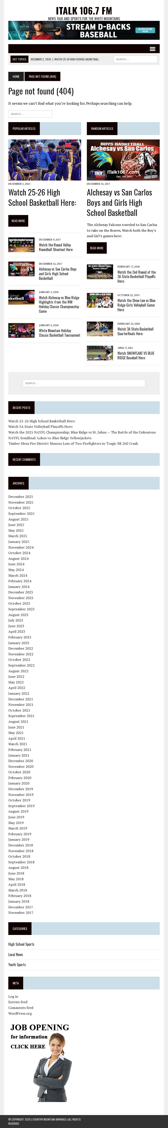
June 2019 (16, 817)
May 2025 (16, 530)
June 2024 (16, 564)
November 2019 (20, 794)
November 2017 (20, 912)
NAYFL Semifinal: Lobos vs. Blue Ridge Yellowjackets (49, 438)
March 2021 (17, 743)
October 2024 (19, 552)
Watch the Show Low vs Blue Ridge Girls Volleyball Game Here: (136, 305)
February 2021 (19, 749)
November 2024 (20, 547)
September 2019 (21, 805)
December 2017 (20, 907)
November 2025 (20, 502)
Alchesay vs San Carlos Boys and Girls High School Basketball (58, 273)
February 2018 (19, 895)
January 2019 (18, 839)
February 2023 (19, 637)
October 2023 (19, 603)
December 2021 (20, 699)
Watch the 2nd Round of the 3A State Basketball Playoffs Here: (136, 276)
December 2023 (20, 592)
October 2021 (19, 710)
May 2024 (16, 569)
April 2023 (16, 631)
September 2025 (21, 513)
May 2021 (16, 732)
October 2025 (19, 507)
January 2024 (18, 586)
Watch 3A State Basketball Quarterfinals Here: (135, 331)
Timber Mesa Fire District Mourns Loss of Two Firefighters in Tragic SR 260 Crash (73, 443)
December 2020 (20, 760)
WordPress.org (20, 1013)
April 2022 (16, 687)
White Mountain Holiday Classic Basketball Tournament (59, 333)
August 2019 (18, 811)
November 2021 (20, 704)
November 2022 (20, 654)
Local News (15, 954)
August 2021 (18, 721)
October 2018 (19, 856)
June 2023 (16, 626)
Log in (13, 996)
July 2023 (15, 620)
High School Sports (21, 944)
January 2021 (18, 755)
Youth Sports (17, 964)
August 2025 (18, 519)
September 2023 (21, 609)
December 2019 (20, 788)
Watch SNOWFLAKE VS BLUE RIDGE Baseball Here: (135, 355)
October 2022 (19, 659)
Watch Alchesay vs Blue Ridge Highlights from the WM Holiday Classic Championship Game (59, 304)
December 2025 (20, 496)
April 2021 (16, 738)
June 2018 (16, 873)
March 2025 (17, 535)
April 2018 (16, 884)
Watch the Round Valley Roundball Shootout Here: (56, 247)
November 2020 (20, 766)
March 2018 (17, 890)
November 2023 (20, 597)
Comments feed (20, 1007)
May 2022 (16, 682)
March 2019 (17, 828)
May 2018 (16, 879)
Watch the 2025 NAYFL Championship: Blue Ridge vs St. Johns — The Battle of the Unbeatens (82, 432)
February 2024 (19, 580)
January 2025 (18, 541)
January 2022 (18, 693)
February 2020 (19, 777)
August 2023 (18, 614)
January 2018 (18, 901)
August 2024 (18, 558)
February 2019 (19, 834)
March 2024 (17, 575)
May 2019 (16, 822)
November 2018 (20, 850)
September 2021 (21, 715)
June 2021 (16, 727)
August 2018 (18, 867)
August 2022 (18, 671)
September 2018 (21, 862)
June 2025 (16, 524)
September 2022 (21, 665)
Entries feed (17, 1002)
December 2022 (20, 648)
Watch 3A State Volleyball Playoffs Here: (40, 426)
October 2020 (19, 772)
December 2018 (20, 845)
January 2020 (18, 783)
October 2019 (19, 800)
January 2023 (18, 642)
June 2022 (16, 676)
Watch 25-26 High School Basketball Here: (42, 197)
